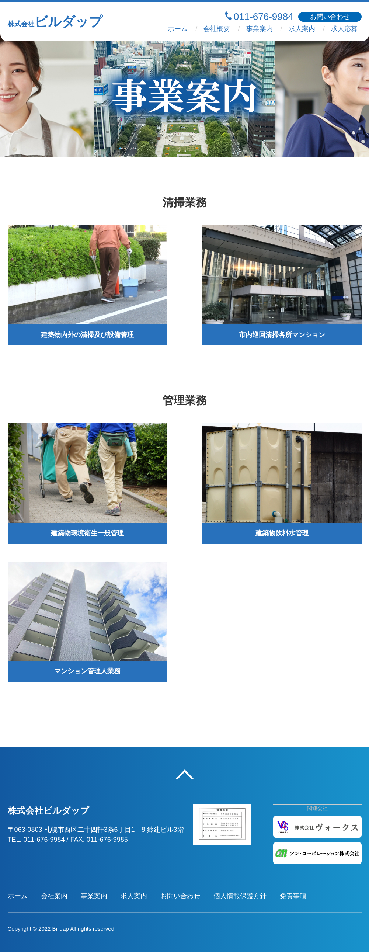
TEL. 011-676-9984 (36, 839)
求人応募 (344, 28)
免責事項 (293, 896)
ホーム (178, 28)
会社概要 (216, 28)
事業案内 (259, 28)
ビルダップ (55, 21)
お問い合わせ (180, 896)
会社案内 (54, 896)
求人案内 (302, 28)
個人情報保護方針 (240, 896)
